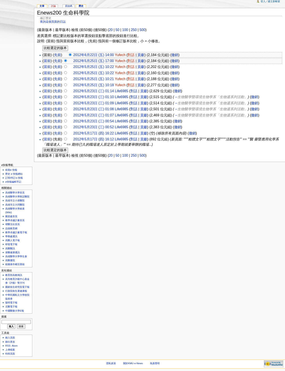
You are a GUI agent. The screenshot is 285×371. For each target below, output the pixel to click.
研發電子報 (11, 244)
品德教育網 (11, 228)
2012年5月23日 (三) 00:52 (93, 127)
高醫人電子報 (12, 240)
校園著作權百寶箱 (15, 264)
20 (111, 30)
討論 (53, 6)
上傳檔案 (10, 349)
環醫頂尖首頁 (12, 224)
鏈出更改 (10, 341)
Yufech (120, 55)
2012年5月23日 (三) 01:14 (93, 91)
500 (142, 30)
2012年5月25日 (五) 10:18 (93, 85)
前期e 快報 (11, 170)
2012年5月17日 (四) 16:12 (93, 139)
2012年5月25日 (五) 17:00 (93, 61)
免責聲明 (155, 363)
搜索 (4, 316)
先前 (57, 55)
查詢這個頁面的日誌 (53, 21)
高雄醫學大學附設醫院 (17, 196)
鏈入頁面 (10, 337)
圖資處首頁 (11, 216)
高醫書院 (10, 260)
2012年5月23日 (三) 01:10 (93, 97)
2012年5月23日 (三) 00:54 (93, 121)
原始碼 (68, 6)
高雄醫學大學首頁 (15, 192)
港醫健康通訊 (12, 252)
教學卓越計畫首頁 (15, 220)
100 (125, 30)
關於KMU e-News (133, 363)
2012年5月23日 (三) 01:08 (93, 109)
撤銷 (174, 55)
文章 (42, 6)
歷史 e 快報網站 (15, 174)
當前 (47, 61)
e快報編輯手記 (13, 181)
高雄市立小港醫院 (15, 200)
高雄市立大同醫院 (15, 204)
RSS (8, 345)
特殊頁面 (10, 353)
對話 (131, 55)
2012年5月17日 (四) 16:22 (93, 133)
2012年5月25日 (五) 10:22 (93, 67)
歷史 (81, 6)
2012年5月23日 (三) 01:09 (93, 103)
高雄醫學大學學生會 (16, 256)
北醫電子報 (11, 306)
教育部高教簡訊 (13, 275)
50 (117, 30)
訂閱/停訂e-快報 (14, 177)
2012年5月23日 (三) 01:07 (93, 115)
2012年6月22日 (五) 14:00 (93, 55)
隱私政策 (111, 363)
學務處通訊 (11, 236)
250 (134, 30)
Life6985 (121, 91)
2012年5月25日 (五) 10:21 (93, 79)
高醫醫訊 (10, 248)
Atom (15, 345)
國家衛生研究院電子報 (17, 287)
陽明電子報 (11, 302)
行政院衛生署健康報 (16, 291)
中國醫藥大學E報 (14, 310)
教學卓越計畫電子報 (16, 232)
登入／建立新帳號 (270, 1)
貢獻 (140, 55)
